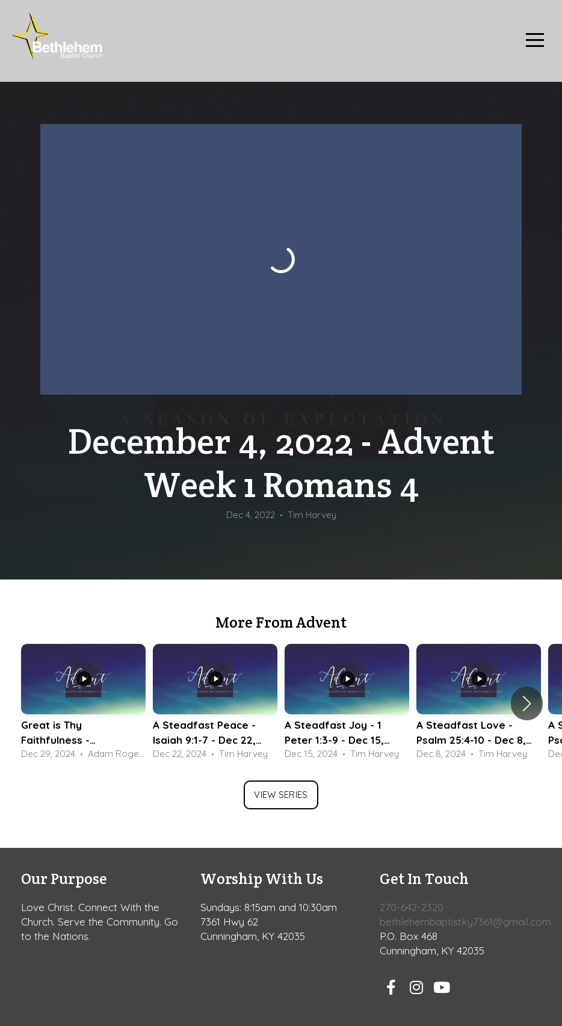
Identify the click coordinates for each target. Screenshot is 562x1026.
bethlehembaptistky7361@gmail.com (465, 921)
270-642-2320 (411, 907)
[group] (83, 703)
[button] (527, 703)
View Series (280, 794)
